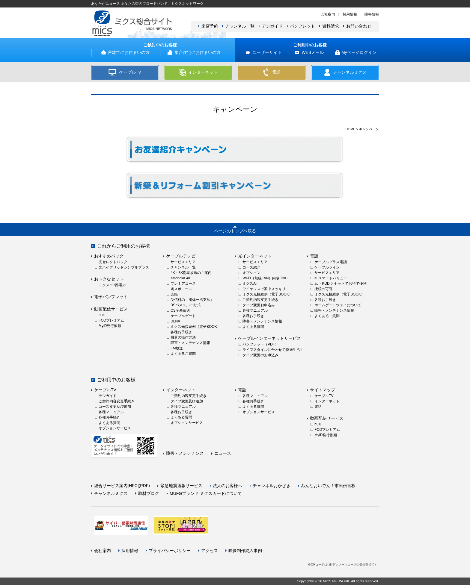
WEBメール (313, 52)
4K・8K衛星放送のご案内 (191, 273)
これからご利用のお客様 (123, 245)
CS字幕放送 (180, 310)
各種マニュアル (255, 310)
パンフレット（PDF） (260, 344)
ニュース (222, 453)
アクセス (209, 550)
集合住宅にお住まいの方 (197, 52)
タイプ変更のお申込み (260, 355)
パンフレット (302, 26)
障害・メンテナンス (185, 453)
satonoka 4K (181, 278)
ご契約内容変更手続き (260, 300)
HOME (350, 129)
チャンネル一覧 (239, 26)
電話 (314, 256)
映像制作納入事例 (245, 550)
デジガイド (272, 26)
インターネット (180, 389)
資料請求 (330, 26)
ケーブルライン (327, 267)
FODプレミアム (111, 320)
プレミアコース (183, 283)
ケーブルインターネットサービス (269, 338)
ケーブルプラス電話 (330, 262)
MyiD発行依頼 (110, 326)
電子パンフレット (111, 296)
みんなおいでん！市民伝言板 (328, 485)
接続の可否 (323, 289)
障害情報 (371, 14)
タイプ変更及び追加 (187, 401)
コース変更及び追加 (115, 406)
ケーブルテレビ (180, 256)
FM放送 (177, 348)
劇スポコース (181, 289)
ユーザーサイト (267, 52)
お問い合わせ (358, 26)
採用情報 (350, 14)
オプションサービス (115, 428)
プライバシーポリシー (170, 550)
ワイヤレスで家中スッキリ (264, 289)
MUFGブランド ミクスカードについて (206, 493)
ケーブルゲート (183, 316)
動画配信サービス (111, 309)
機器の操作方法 (183, 337)
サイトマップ (322, 389)
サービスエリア (183, 262)
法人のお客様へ (227, 485)
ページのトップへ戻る (235, 230)
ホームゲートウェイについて (337, 305)
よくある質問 (253, 327)
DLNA (175, 321)
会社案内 (328, 14)
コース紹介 (251, 267)
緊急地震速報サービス (181, 485)
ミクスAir (250, 283)
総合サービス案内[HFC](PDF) (122, 485)
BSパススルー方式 (186, 305)
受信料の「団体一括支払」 (192, 300)
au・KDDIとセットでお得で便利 (340, 283)
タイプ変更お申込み (258, 305)
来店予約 (209, 26)
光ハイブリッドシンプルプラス (124, 267)
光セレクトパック (113, 262)
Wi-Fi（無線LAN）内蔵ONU (264, 278)
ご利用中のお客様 (116, 379)
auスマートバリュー (330, 278)
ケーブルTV (105, 389)
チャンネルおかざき (271, 485)
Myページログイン (358, 52)
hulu (102, 315)
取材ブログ (148, 493)
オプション (251, 273)
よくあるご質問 (183, 353)
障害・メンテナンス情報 (190, 343)
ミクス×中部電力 (112, 285)
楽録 (174, 294)
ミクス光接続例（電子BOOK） (196, 327)
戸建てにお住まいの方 (129, 52)
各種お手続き (181, 332)
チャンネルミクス (111, 493)
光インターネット (255, 256)
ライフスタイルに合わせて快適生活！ (273, 350)
